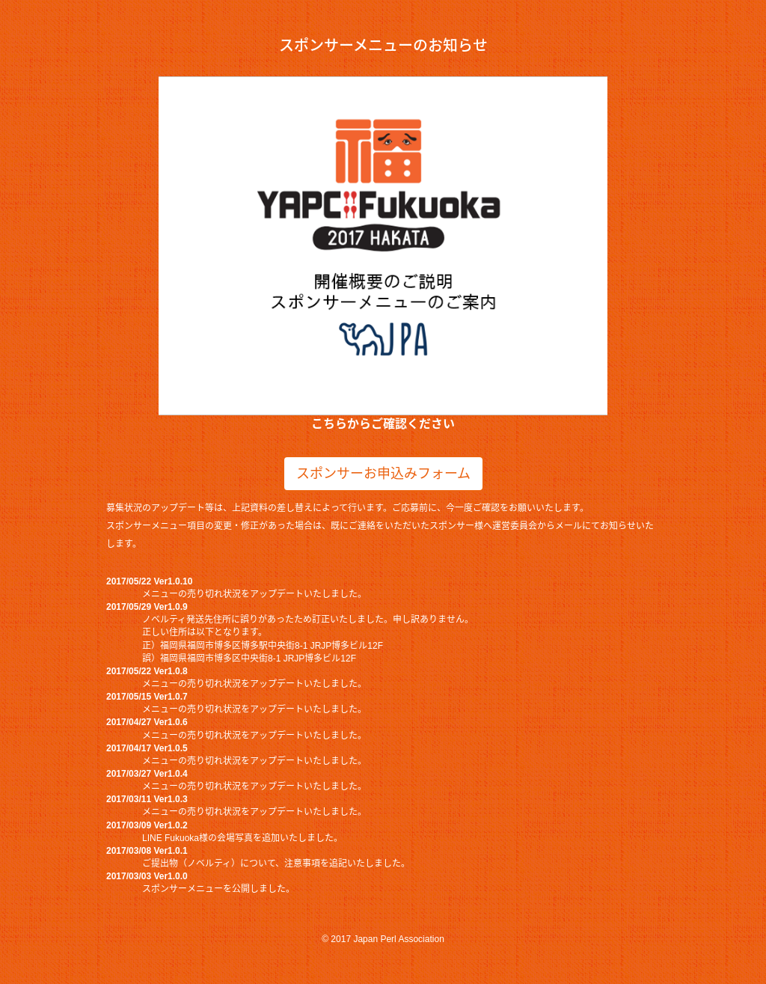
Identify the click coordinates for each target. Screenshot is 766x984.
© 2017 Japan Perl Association (383, 939)
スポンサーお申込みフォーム (383, 473)
